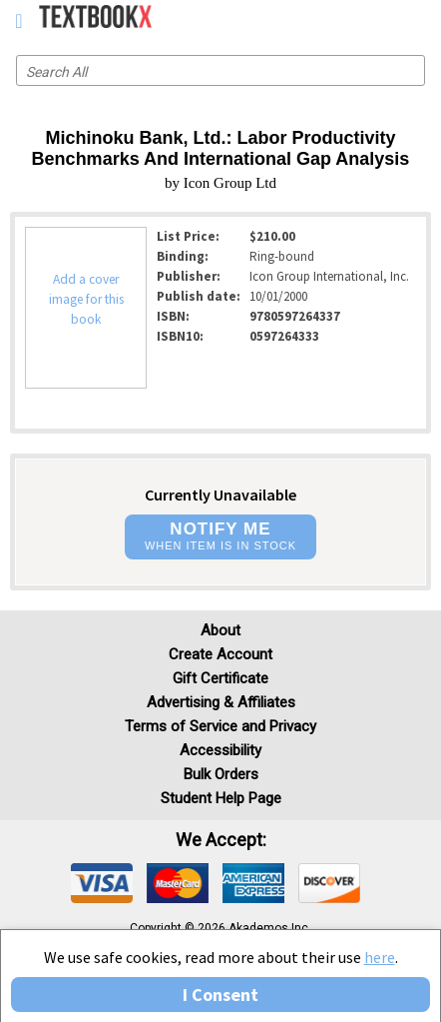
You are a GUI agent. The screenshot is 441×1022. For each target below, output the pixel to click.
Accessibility (220, 750)
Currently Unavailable (220, 495)
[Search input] (220, 70)
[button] (220, 536)
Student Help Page (221, 798)
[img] (102, 883)
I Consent (220, 994)
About (220, 630)
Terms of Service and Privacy (220, 726)
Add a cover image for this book (86, 299)
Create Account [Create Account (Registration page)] (220, 654)
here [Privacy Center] (379, 957)
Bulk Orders (221, 774)
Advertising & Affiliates (221, 702)
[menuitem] (382, 20)
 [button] (18, 21)
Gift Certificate (220, 678)
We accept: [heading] (221, 840)
